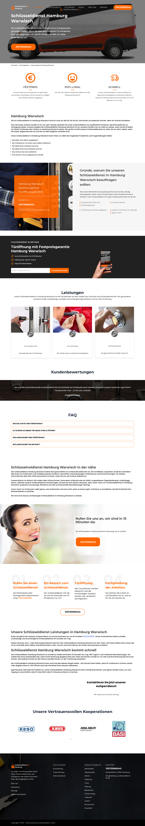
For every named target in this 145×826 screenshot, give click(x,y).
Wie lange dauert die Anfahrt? (26, 444)
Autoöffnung (72, 346)
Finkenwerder (90, 772)
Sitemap (14, 791)
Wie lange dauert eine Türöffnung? (29, 437)
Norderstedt (89, 804)
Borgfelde (88, 808)
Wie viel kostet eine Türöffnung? (28, 423)
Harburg (88, 787)
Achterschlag (90, 794)
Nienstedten (89, 769)
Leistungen (69, 7)
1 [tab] (71, 739)
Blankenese (89, 790)
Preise (81, 7)
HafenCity (88, 779)
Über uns (92, 7)
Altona (87, 776)
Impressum (15, 787)
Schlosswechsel (30, 346)
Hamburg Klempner (18, 794)
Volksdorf (88, 797)
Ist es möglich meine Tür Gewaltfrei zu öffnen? (34, 430)
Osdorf (87, 801)
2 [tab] (74, 739)
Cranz (87, 783)
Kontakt (103, 7)
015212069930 (25, 598)
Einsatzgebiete (54, 7)
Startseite (38, 7)
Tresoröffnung (114, 346)
